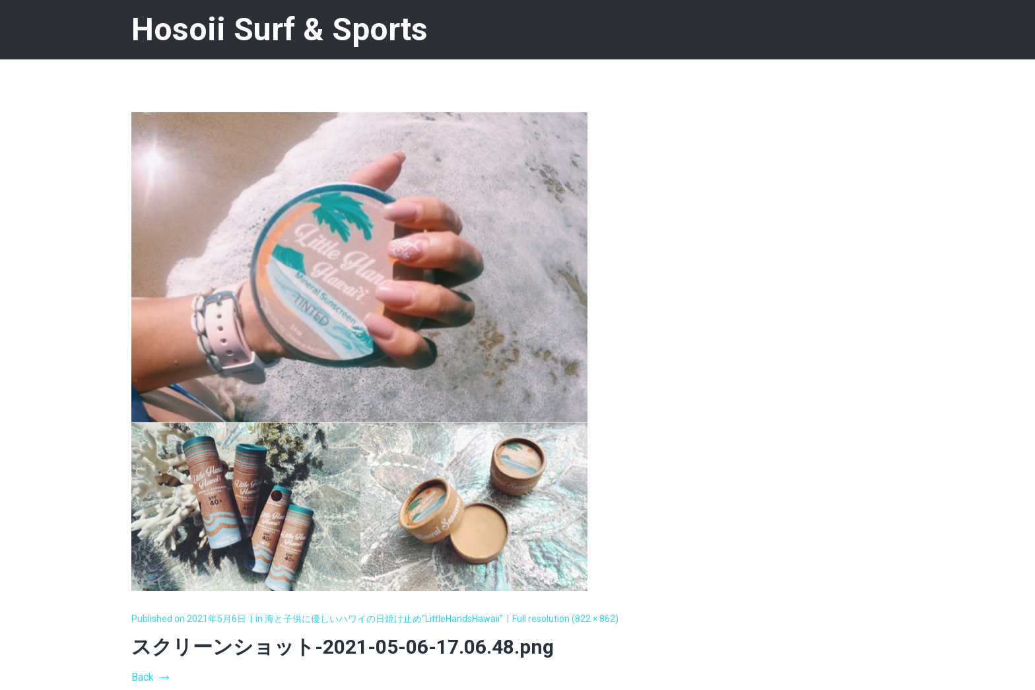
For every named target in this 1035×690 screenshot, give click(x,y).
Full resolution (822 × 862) (565, 618)
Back (149, 677)
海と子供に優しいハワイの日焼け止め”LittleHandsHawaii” (384, 618)
